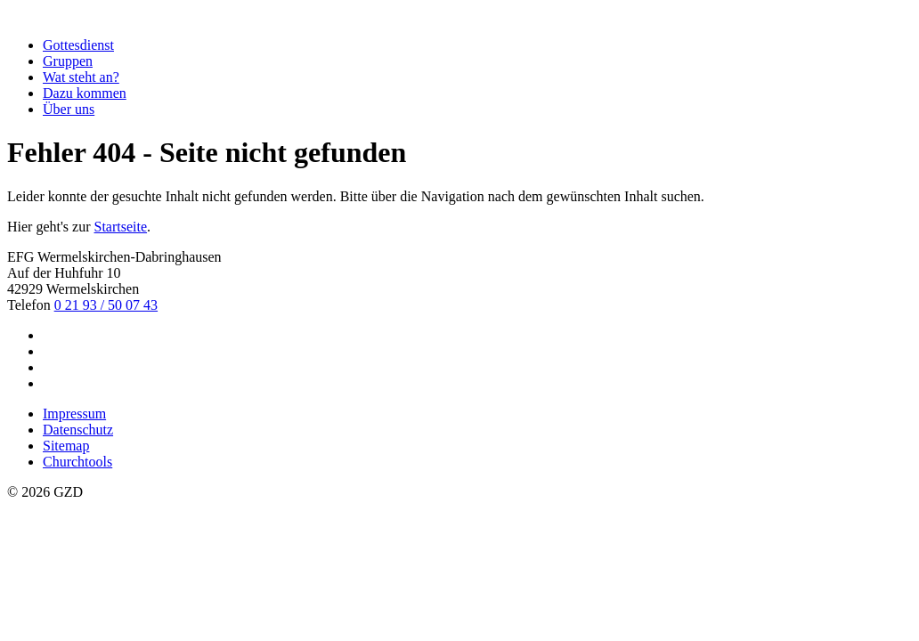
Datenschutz (78, 429)
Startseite (121, 226)
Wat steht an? (81, 77)
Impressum (74, 413)
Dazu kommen (84, 93)
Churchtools (77, 461)
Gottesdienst (78, 45)
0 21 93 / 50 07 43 (106, 304)
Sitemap (66, 445)
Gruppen (68, 61)
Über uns (68, 109)
